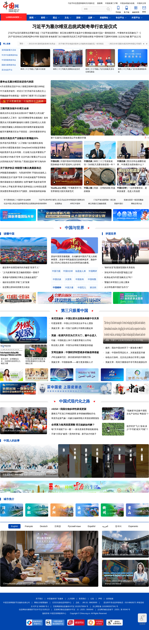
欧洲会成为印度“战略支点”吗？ (118, 277)
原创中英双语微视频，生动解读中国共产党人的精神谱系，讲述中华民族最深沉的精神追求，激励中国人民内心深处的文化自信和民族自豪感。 (74, 259)
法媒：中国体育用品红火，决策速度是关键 (125, 352)
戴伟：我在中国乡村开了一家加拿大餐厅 (124, 348)
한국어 (118, 526)
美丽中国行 (118, 204)
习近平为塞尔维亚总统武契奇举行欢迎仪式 (74, 26)
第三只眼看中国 (74, 310)
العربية (105, 526)
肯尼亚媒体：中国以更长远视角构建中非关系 (75, 318)
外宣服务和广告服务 (55, 599)
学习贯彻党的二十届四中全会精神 (17, 200)
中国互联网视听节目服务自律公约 (16, 602)
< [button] (143, 44)
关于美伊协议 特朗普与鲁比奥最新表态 (20, 168)
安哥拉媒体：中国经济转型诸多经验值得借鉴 (75, 352)
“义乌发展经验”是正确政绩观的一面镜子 (21, 272)
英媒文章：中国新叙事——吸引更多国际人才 (72, 362)
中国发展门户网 (111, 3)
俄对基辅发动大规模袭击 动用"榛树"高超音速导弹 (23, 182)
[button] (147, 106)
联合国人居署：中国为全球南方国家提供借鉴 (72, 345)
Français (29, 526)
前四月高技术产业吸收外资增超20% (19, 138)
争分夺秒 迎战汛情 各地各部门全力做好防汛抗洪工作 (55, 36)
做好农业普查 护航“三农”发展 (16, 282)
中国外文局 (141, 3)
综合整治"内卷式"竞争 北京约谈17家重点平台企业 (23, 157)
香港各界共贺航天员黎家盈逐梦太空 (16, 431)
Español (91, 526)
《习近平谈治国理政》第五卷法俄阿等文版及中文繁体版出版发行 (69, 33)
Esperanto (133, 526)
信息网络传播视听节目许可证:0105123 (34, 610)
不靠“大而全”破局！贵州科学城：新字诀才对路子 (73, 434)
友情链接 (109, 599)
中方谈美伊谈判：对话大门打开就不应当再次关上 (23, 91)
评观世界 (110, 233)
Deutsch (43, 526)
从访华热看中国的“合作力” (116, 287)
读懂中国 (9, 233)
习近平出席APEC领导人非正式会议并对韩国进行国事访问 (62, 200)
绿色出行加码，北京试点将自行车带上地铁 (125, 357)
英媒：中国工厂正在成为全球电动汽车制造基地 (124, 340)
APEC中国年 (75, 204)
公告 (92, 599)
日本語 (58, 526)
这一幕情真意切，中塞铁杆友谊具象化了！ (120, 33)
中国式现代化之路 (74, 401)
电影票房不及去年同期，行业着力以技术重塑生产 (23, 152)
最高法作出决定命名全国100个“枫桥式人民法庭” (22, 113)
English (14, 526)
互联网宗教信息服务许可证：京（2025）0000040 (73, 610)
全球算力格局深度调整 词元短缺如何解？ (73, 424)
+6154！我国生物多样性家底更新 (69, 409)
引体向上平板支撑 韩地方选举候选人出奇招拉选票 (23, 186)
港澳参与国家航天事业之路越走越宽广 (20, 277)
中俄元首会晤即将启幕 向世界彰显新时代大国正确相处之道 (35, 361)
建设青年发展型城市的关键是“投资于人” (21, 267)
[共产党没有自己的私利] (19, 36)
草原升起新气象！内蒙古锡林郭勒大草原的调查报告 (75, 418)
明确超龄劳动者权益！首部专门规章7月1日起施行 (23, 95)
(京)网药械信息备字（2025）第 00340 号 (114, 610)
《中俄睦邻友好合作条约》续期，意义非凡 (121, 261)
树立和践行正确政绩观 (97, 204)
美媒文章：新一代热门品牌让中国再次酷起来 (72, 328)
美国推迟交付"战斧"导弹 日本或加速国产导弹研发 (23, 177)
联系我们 (82, 599)
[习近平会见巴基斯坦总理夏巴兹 (23, 33)
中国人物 (88, 188)
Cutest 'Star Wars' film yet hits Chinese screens (123, 555)
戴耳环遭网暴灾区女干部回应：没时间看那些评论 (23, 131)
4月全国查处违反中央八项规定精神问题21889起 (22, 86)
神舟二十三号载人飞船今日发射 (33, 69)
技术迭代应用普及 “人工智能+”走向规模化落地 (21, 143)
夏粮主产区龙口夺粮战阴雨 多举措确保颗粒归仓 (73, 413)
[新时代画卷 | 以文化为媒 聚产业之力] (123, 36)
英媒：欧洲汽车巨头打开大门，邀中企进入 (74, 335)
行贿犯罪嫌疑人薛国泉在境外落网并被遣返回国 (22, 127)
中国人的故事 (12, 440)
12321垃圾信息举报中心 (61, 602)
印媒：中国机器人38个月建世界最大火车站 (71, 340)
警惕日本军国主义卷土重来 (116, 282)
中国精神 (57, 287)
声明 (100, 599)
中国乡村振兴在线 (127, 3)
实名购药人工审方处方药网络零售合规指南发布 (24, 118)
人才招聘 (71, 599)
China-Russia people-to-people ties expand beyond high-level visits (34, 583)
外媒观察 (6, 340)
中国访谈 (88, 161)
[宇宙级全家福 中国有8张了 (93, 36)
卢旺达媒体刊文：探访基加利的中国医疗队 (71, 357)
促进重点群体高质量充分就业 (16, 287)
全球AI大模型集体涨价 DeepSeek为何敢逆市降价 (23, 147)
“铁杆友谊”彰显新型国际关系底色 (119, 267)
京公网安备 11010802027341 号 (105, 606)
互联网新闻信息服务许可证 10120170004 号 (70, 606)
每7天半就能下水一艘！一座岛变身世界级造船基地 (74, 429)
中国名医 (55, 161)
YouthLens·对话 (58, 188)
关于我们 (39, 599)
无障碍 (142, 619)
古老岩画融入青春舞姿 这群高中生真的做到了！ (24, 474)
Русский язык (74, 526)
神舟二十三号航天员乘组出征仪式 (66, 69)
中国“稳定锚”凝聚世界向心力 (13, 261)
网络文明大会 (136, 204)
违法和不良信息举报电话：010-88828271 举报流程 (123, 602)
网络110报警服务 (41, 602)
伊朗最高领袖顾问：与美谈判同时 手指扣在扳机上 (23, 172)
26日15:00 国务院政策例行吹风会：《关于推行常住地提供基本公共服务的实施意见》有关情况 (66, 44)
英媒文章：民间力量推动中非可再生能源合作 (126, 362)
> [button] (146, 44)
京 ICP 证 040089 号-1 (40, 606)
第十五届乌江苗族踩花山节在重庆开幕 (68, 138)
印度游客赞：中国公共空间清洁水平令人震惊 (72, 323)
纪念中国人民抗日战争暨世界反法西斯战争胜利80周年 (25, 204)
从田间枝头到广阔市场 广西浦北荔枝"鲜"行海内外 (23, 161)
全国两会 (58, 204)
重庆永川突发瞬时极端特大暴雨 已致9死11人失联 (23, 122)
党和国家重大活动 (9, 50)
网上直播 (6, 44)
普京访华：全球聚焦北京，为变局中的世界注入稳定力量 (11, 361)
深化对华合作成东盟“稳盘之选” (118, 272)
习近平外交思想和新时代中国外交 (81, 3)
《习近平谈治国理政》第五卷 (104, 200)
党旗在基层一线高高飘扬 (133, 200)
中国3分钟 (122, 188)
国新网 (99, 3)
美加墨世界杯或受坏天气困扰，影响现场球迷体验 (23, 191)
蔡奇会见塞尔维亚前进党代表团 (16, 81)
